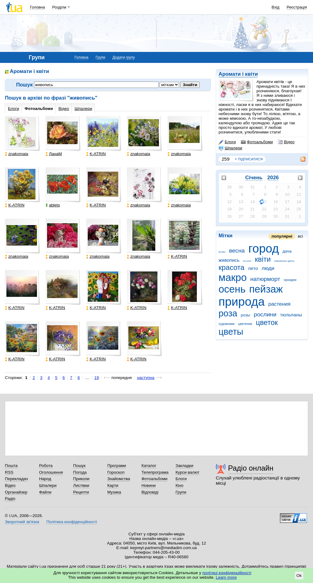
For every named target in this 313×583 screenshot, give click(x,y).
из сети (247, 261)
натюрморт (265, 279)
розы (245, 315)
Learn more (226, 577)
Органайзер (16, 492)
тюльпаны (291, 314)
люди (268, 268)
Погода (80, 472)
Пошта (11, 465)
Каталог (149, 465)
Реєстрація (297, 7)
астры (222, 251)
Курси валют (187, 472)
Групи (100, 57)
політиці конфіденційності (226, 572)
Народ (45, 478)
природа (242, 301)
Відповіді (150, 492)
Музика (114, 492)
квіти (263, 259)
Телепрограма (155, 472)
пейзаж (266, 289)
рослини (265, 314)
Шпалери (230, 148)
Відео (286, 142)
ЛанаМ (54, 153)
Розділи (59, 7)
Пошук (79, 465)
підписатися (249, 159)
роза (228, 313)
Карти (112, 485)
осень (232, 289)
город (264, 248)
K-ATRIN (96, 153)
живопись (229, 260)
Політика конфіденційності (71, 521)
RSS (9, 472)
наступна (145, 377)
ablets (53, 205)
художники (226, 324)
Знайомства (118, 478)
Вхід (276, 7)
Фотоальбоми (257, 142)
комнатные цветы (284, 261)
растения (279, 304)
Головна (37, 7)
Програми (116, 465)
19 (96, 377)
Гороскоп (115, 472)
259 (226, 159)
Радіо (10, 498)
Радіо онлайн (251, 468)
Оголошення (51, 472)
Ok (299, 575)
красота (232, 267)
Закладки (184, 465)
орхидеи (290, 280)
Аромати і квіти (238, 74)
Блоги (227, 142)
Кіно (179, 485)
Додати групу (123, 57)
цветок (267, 322)
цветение (245, 324)
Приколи (81, 478)
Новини (149, 485)
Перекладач (16, 478)
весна (237, 250)
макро (233, 277)
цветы (231, 332)
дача (287, 251)
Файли (45, 492)
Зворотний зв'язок (22, 521)
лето (253, 268)
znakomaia (16, 153)
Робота (46, 465)
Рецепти (81, 492)
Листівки (81, 485)
